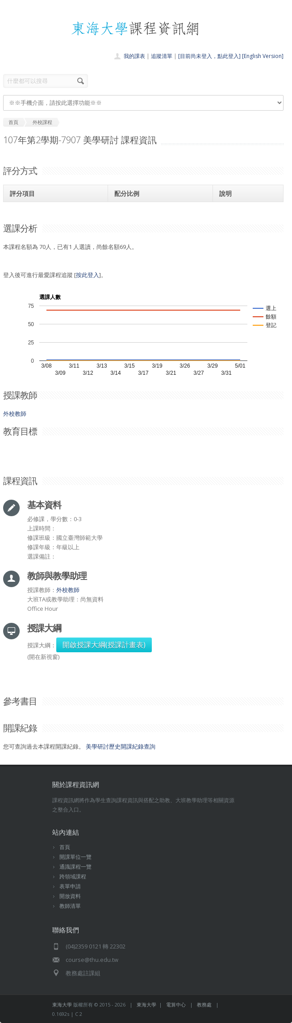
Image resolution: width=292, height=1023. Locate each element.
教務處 (204, 1004)
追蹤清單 (161, 56)
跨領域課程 (72, 876)
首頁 (64, 847)
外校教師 (14, 414)
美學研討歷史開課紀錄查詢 (120, 746)
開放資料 (70, 896)
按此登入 (87, 275)
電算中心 (176, 1004)
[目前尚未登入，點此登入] (209, 56)
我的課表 (134, 56)
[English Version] (263, 56)
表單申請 (70, 886)
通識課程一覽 (75, 866)
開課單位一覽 (75, 857)
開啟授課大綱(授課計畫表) (104, 645)
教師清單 (70, 906)
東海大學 (62, 1004)
